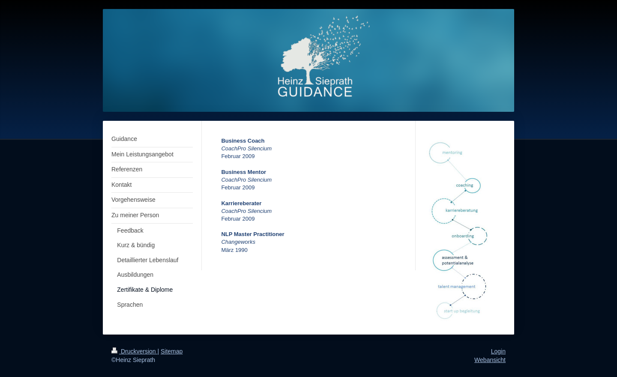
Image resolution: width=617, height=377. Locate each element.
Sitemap (172, 351)
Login (498, 351)
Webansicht (490, 359)
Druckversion (134, 351)
